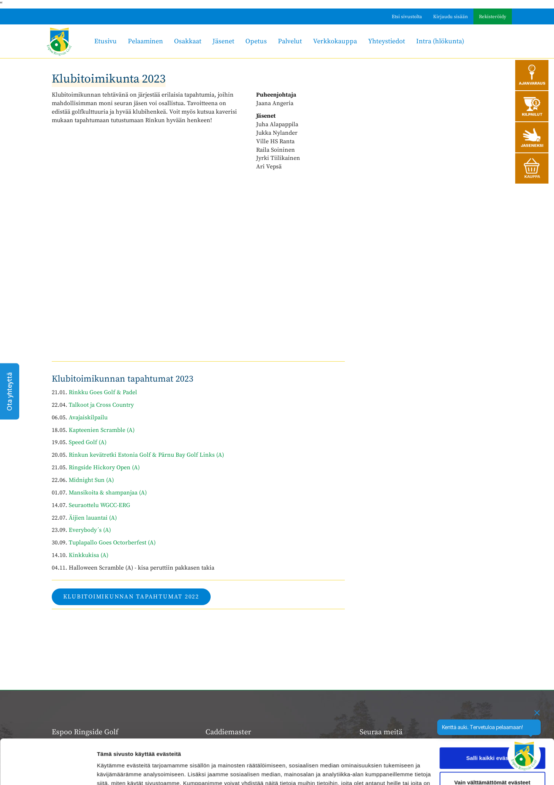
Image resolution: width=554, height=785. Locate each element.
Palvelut (290, 41)
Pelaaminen (145, 41)
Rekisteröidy (492, 17)
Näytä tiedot (113, 770)
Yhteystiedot (386, 41)
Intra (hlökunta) (440, 41)
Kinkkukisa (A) (88, 555)
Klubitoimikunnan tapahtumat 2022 (131, 596)
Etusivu (105, 41)
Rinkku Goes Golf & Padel (103, 392)
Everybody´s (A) (90, 530)
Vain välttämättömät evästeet (492, 740)
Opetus (256, 41)
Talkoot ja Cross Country (100, 405)
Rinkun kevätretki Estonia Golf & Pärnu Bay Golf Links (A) (146, 455)
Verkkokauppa (335, 41)
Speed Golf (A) (87, 442)
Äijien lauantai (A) (93, 517)
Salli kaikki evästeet (492, 716)
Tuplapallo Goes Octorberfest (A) (112, 542)
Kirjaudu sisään (450, 17)
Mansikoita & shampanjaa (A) (108, 492)
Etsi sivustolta (407, 17)
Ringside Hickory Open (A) (104, 467)
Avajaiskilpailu (88, 417)
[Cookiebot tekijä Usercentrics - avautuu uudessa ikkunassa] (48, 770)
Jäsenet (223, 41)
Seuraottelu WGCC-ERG (99, 505)
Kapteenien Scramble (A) (102, 430)
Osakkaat (187, 41)
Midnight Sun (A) (91, 480)
